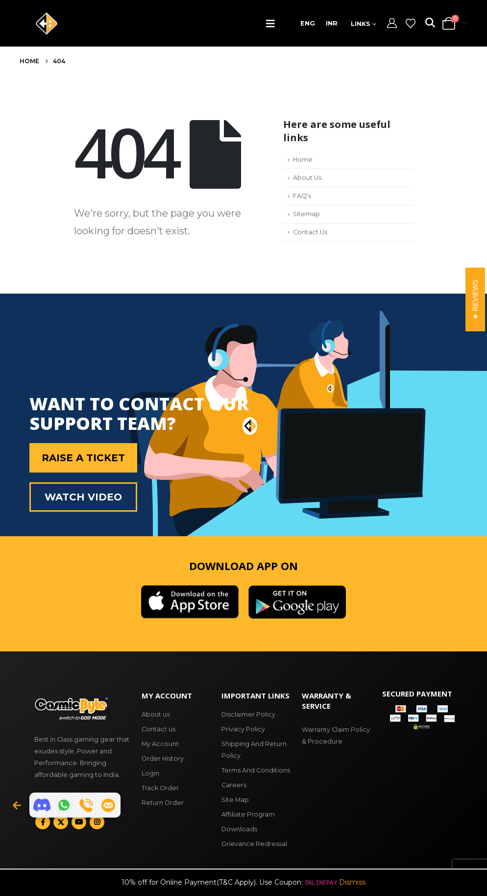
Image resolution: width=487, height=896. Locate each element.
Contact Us (310, 232)
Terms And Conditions (255, 770)
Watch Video (83, 497)
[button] (273, 23)
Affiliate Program (248, 814)
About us (156, 714)
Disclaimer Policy (248, 714)
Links (360, 23)
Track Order (160, 788)
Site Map (235, 799)
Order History (163, 758)
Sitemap (306, 214)
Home (303, 159)
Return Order (163, 802)
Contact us (158, 729)
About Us (307, 177)
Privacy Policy (243, 729)
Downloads (239, 829)
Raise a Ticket (83, 458)
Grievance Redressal (254, 843)
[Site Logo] (46, 23)
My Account (160, 743)
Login (150, 773)
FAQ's (302, 195)
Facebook (42, 822)
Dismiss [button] (352, 882)
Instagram (97, 822)
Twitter (60, 822)
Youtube (79, 822)
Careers (233, 785)
